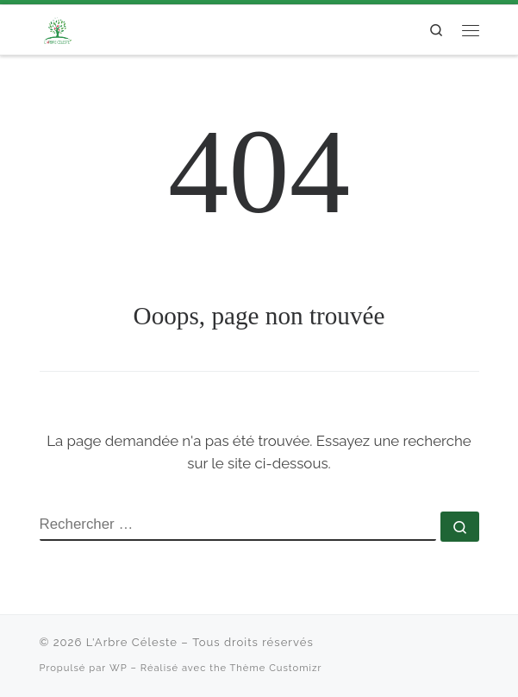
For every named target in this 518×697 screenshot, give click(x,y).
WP (118, 668)
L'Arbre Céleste (132, 642)
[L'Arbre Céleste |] (57, 27)
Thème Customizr (276, 668)
